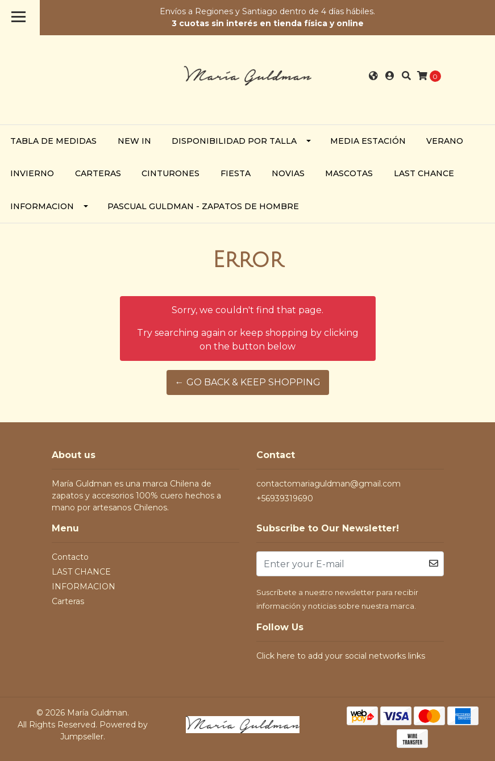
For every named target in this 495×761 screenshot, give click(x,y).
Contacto (70, 557)
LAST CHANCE (424, 173)
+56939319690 (284, 498)
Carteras (98, 173)
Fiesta (236, 173)
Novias (288, 173)
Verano (444, 141)
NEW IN (134, 141)
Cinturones (170, 173)
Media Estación (368, 141)
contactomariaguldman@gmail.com (328, 484)
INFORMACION (42, 206)
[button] (373, 76)
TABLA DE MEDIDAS (53, 141)
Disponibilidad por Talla (234, 141)
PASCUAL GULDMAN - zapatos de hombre (203, 206)
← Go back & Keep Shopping (248, 382)
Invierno (32, 173)
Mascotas (349, 173)
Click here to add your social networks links (340, 656)
